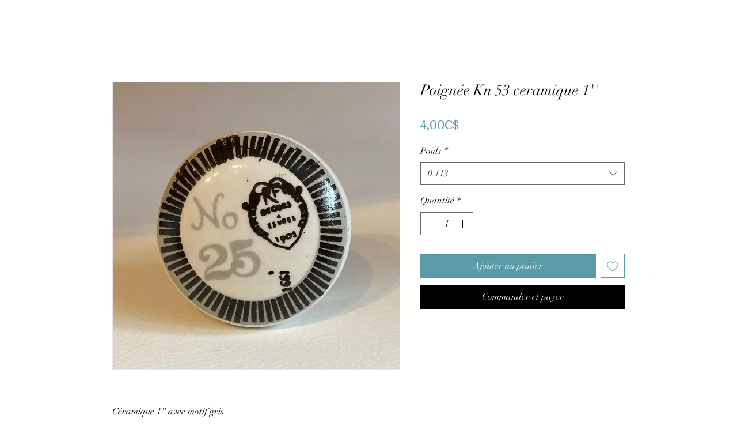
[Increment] (463, 224)
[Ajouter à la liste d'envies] (613, 266)
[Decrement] (430, 224)
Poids (434, 151)
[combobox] (522, 173)
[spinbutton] (446, 224)
